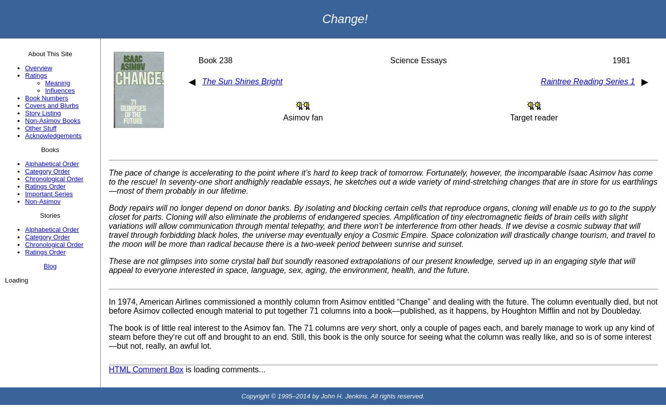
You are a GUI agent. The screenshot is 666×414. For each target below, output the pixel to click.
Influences (60, 90)
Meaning (57, 83)
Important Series (49, 194)
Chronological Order (54, 179)
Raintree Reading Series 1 (588, 81)
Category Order (47, 171)
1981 (621, 60)
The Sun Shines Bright (242, 81)
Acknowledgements (53, 136)
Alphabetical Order (52, 164)
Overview (38, 68)
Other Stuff (41, 128)
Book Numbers (46, 98)
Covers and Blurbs (52, 105)
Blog (50, 266)
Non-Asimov (43, 201)
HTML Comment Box (146, 369)
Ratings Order (45, 186)
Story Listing (43, 113)
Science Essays (418, 60)
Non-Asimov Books (53, 120)
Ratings (36, 75)
